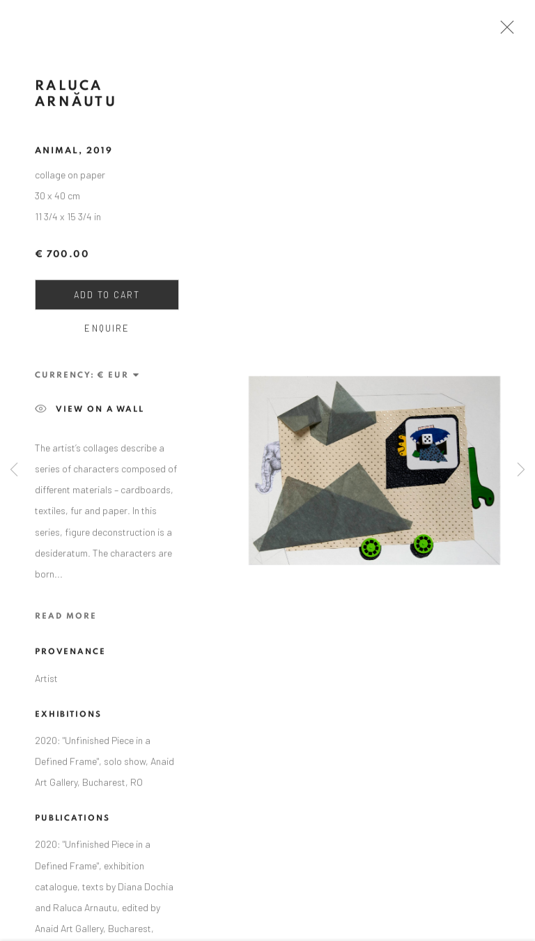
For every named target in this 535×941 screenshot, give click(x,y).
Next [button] (521, 470)
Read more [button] (66, 619)
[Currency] (119, 378)
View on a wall (89, 412)
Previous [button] (14, 470)
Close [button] (503, 31)
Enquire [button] (106, 331)
